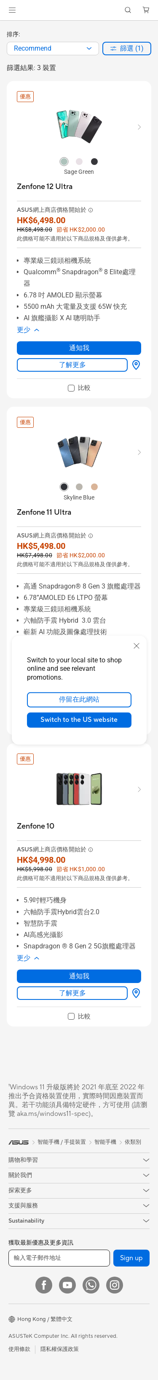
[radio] (64, 161)
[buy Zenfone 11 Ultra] (44, 512)
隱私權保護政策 (59, 1349)
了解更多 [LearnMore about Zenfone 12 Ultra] (72, 365)
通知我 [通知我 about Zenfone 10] (79, 976)
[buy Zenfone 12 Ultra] (44, 186)
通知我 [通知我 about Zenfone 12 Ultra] (79, 348)
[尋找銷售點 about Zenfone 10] (134, 993)
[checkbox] (79, 388)
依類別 (133, 1142)
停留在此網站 (79, 699)
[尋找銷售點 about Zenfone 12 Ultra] (134, 365)
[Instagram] (114, 1285)
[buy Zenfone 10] (35, 826)
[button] (12, 10)
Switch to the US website (79, 720)
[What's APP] (91, 1285)
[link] (79, 10)
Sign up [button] (131, 1258)
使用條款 (19, 1349)
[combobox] (53, 48)
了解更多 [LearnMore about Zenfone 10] (72, 993)
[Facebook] (43, 1285)
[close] (136, 645)
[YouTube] (67, 1285)
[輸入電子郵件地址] (59, 1258)
